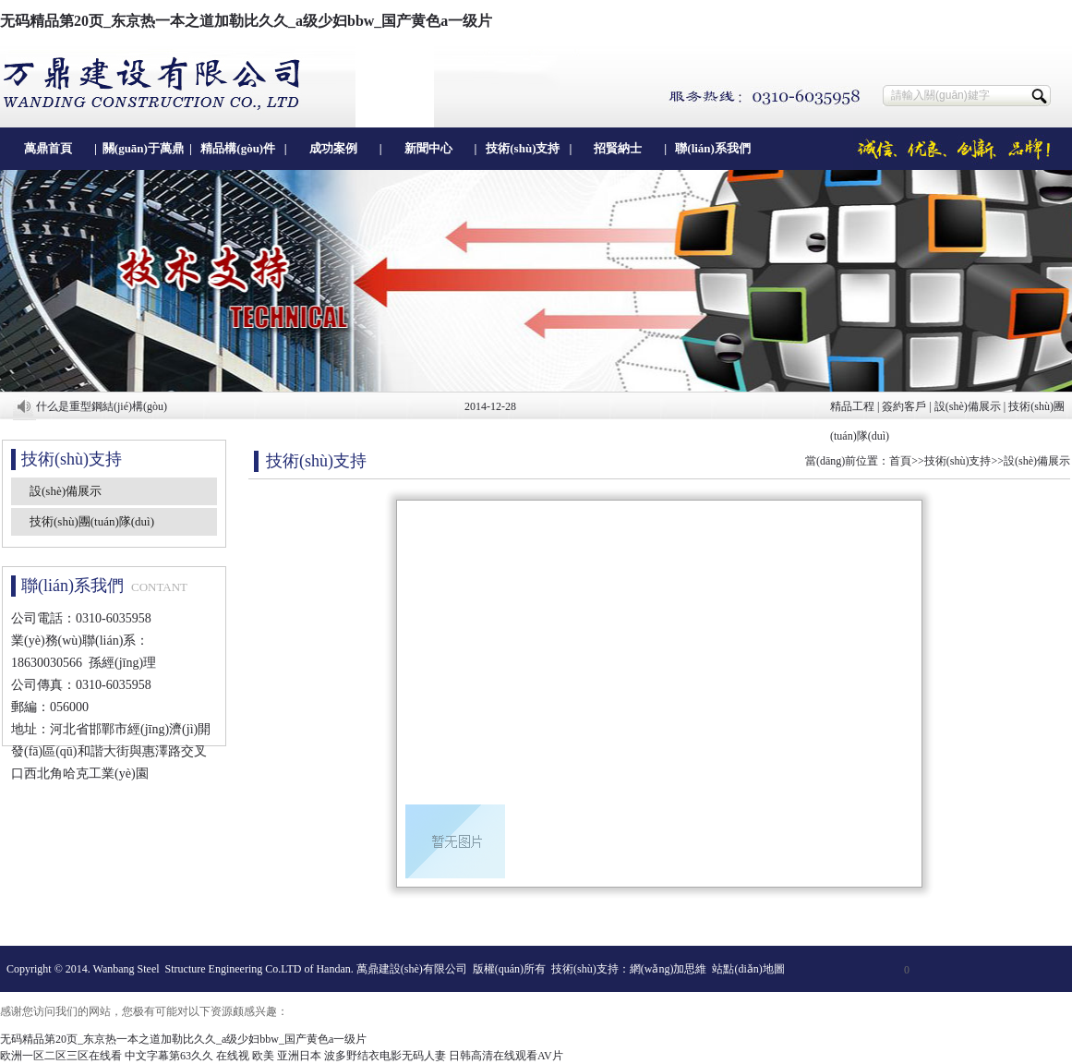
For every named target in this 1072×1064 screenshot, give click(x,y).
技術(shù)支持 (523, 148)
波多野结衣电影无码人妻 (385, 1055)
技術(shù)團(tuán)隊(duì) (92, 521)
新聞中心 (428, 148)
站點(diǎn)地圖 (748, 968)
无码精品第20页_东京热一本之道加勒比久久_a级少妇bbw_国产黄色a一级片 (246, 21)
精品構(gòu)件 (237, 148)
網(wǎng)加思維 (668, 968)
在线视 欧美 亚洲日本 (268, 1055)
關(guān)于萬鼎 (143, 148)
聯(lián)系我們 (713, 148)
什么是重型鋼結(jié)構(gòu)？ (101, 406)
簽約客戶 (904, 406)
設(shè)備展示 (967, 406)
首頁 (900, 460)
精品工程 (852, 406)
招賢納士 (618, 148)
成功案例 (333, 148)
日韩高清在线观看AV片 (506, 1055)
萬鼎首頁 (48, 148)
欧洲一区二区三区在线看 (61, 1055)
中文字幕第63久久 (169, 1055)
